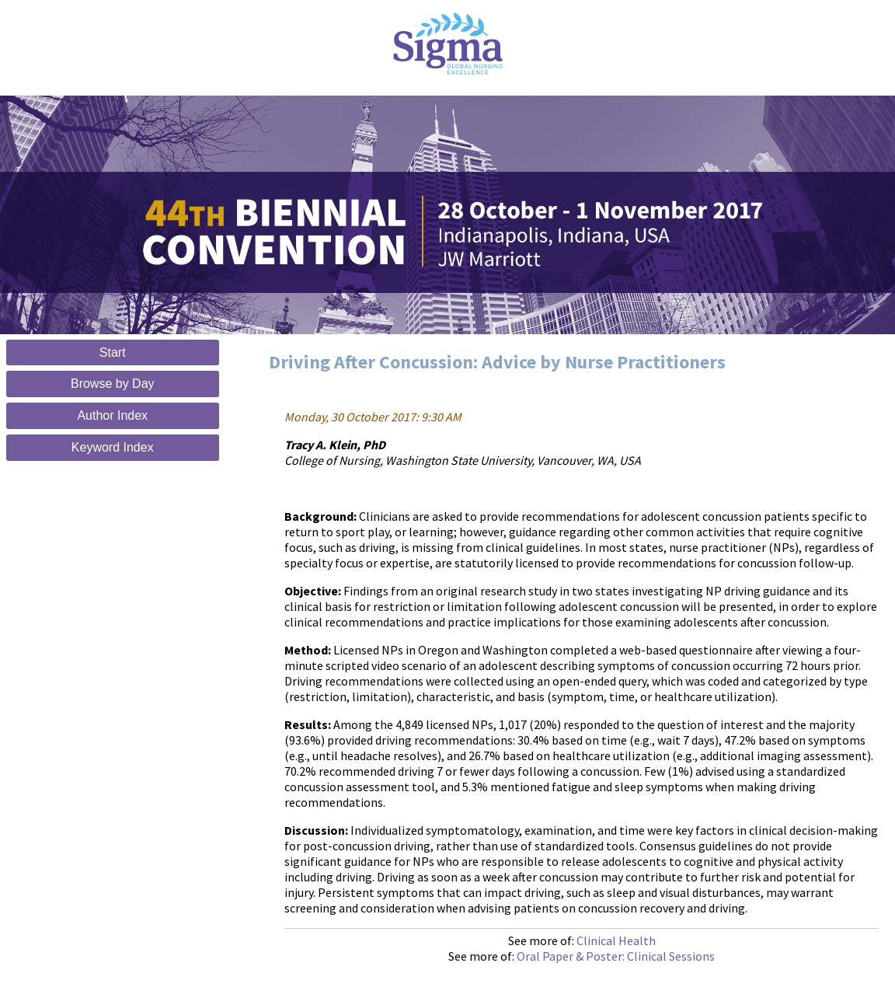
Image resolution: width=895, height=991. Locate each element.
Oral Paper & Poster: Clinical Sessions (616, 956)
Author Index (112, 415)
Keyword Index (112, 447)
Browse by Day (113, 383)
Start (112, 352)
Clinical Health (616, 940)
